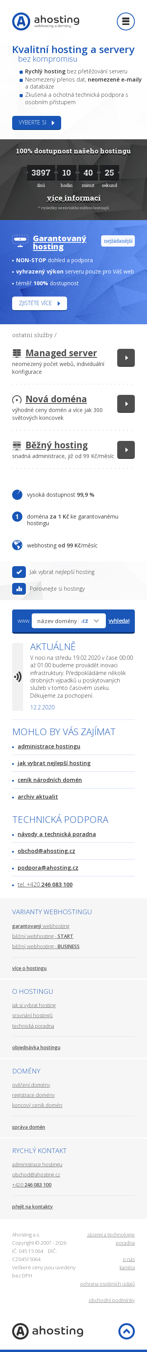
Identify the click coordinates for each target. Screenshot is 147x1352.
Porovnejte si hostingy (57, 588)
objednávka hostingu (36, 1047)
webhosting (40, 926)
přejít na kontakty (32, 1206)
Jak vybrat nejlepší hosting (62, 572)
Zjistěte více (35, 303)
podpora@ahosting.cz (48, 867)
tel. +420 (45, 884)
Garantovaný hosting (59, 242)
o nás (129, 1259)
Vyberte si (32, 122)
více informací (74, 198)
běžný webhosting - (42, 936)
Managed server (61, 353)
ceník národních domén (50, 779)
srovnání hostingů (32, 1015)
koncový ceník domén (37, 1105)
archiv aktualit (38, 796)
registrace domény (33, 1095)
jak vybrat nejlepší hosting (54, 763)
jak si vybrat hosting (34, 1005)
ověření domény (31, 1085)
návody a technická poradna (57, 834)
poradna (125, 1243)
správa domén (28, 1127)
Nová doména (56, 399)
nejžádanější (118, 241)
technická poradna (33, 1026)
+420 (31, 1184)
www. (24, 620)
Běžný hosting (56, 445)
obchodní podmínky (112, 1300)
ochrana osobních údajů (107, 1284)
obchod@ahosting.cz (46, 851)
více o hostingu (29, 968)
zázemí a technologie (111, 1234)
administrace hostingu (49, 746)
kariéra (127, 1267)
